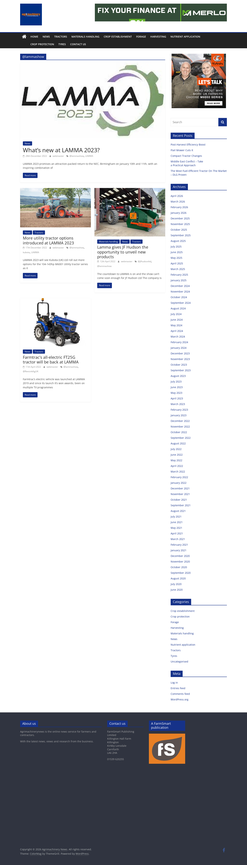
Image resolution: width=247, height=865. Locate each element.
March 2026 (178, 201)
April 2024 (177, 331)
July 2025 (176, 246)
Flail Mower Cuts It (182, 150)
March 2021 (178, 539)
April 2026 (177, 196)
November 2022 (180, 426)
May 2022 (176, 460)
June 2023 (177, 387)
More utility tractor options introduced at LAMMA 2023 (48, 240)
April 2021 (177, 533)
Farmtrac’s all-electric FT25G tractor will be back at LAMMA (51, 359)
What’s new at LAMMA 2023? (61, 150)
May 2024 (176, 325)
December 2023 (180, 353)
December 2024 (180, 286)
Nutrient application (185, 36)
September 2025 (181, 235)
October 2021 (179, 499)
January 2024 (178, 347)
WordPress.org (179, 699)
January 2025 (178, 280)
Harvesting (158, 36)
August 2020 (178, 578)
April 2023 (177, 398)
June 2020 (177, 589)
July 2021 (176, 516)
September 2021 (181, 505)
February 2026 (179, 207)
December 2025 (180, 218)
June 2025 (177, 252)
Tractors (60, 36)
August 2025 (178, 241)
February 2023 (179, 409)
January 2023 (178, 415)
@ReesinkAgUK (30, 371)
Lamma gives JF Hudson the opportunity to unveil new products (122, 251)
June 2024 (177, 319)
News (46, 36)
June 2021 (177, 522)
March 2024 (178, 336)
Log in (174, 682)
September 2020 (181, 572)
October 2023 (179, 364)
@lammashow (76, 156)
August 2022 (178, 443)
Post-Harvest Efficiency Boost (188, 144)
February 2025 (179, 274)
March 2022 (178, 471)
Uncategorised (179, 661)
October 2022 (179, 432)
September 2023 (181, 370)
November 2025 (180, 224)
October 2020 (179, 567)
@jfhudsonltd (144, 261)
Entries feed (178, 688)
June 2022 (177, 454)
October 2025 (179, 229)
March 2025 (178, 269)
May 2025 (176, 257)
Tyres (54, 44)
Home (34, 36)
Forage (141, 36)
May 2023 (176, 392)
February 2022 (179, 477)
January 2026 (178, 212)
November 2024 (180, 291)
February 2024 (179, 342)
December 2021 (180, 488)
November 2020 (180, 561)
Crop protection (34, 44)
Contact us (70, 44)
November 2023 (180, 359)
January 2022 (178, 482)
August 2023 (178, 376)
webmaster (59, 156)
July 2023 (176, 381)
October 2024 (179, 297)
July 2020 (176, 584)
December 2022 (180, 421)
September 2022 (181, 437)
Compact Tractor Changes (187, 156)
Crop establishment (118, 36)
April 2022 (177, 466)
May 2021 (176, 527)
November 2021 (180, 494)
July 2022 (176, 449)
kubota (26, 252)
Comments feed (180, 694)
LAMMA (89, 156)
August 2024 (178, 308)
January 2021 (178, 550)
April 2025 (177, 263)
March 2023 (178, 404)
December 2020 (180, 556)
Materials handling (85, 36)
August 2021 (178, 511)
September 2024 (181, 302)
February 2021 (179, 544)
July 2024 (176, 314)
